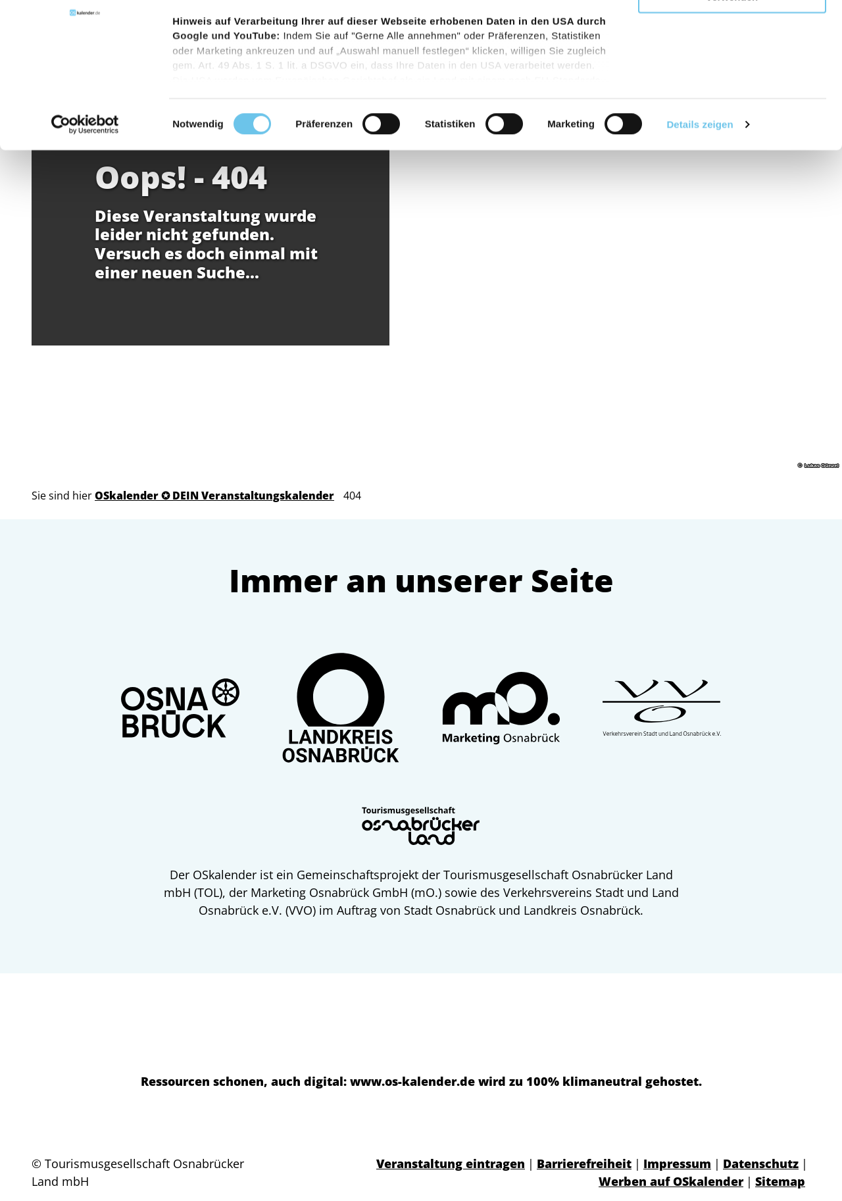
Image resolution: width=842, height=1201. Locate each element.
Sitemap (780, 1181)
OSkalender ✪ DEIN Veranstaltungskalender (214, 495)
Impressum (677, 1163)
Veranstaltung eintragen (450, 1163)
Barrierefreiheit (584, 1163)
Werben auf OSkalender (671, 1181)
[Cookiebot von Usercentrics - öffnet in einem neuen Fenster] (85, 210)
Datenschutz (761, 1163)
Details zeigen (699, 210)
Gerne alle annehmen (732, 32)
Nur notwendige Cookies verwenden (732, 77)
